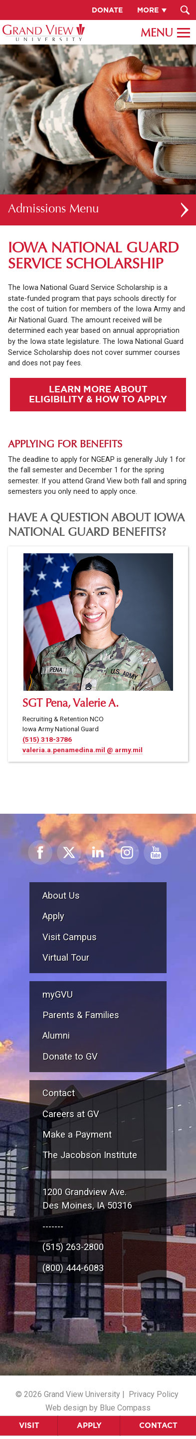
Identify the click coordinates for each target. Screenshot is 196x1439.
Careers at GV (70, 1114)
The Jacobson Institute (89, 1155)
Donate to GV (70, 1056)
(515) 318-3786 (47, 739)
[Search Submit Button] (185, 10)
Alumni (56, 1035)
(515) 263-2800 (73, 1247)
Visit (29, 1425)
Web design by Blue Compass (98, 1408)
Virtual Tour (65, 957)
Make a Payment (77, 1134)
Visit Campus (69, 937)
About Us (61, 895)
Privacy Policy (154, 1394)
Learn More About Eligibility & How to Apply (98, 394)
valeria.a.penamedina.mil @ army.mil (82, 750)
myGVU (57, 994)
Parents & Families (80, 1015)
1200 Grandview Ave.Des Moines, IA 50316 (87, 1199)
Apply (89, 1425)
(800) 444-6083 (73, 1268)
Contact (158, 1425)
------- (52, 1226)
